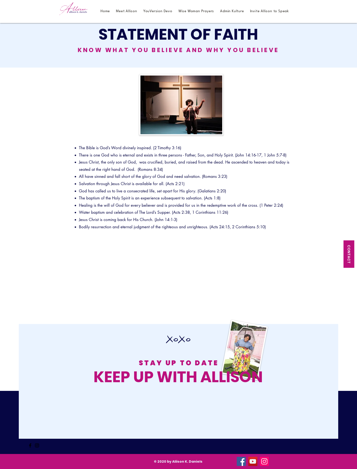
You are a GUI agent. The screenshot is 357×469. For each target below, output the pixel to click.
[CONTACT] (348, 254)
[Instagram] (37, 445)
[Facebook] (30, 445)
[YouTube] (252, 461)
